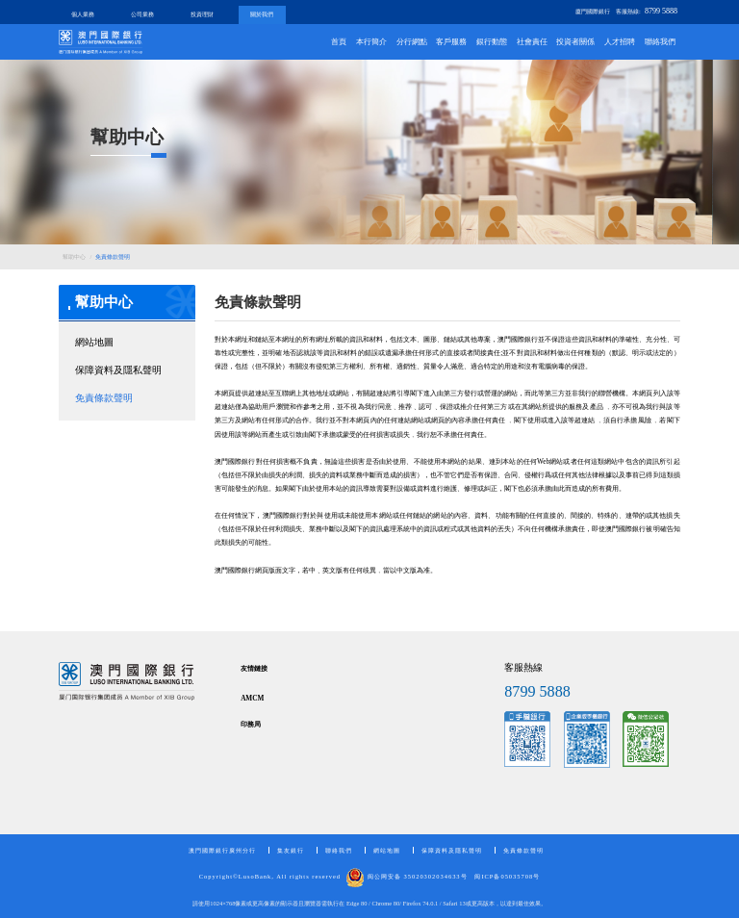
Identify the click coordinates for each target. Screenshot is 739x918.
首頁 (338, 42)
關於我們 (261, 14)
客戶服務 (451, 42)
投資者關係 (575, 42)
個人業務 (82, 14)
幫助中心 (74, 256)
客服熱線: (646, 11)
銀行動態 (491, 42)
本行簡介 (371, 42)
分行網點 (411, 42)
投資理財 (202, 14)
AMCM (252, 698)
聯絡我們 (660, 42)
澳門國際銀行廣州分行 (222, 850)
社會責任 (532, 42)
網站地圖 (94, 342)
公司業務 (142, 14)
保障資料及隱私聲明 (118, 370)
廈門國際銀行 (592, 11)
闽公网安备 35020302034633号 (406, 876)
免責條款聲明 (112, 256)
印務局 (251, 724)
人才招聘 (619, 42)
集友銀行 (290, 850)
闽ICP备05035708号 (507, 876)
